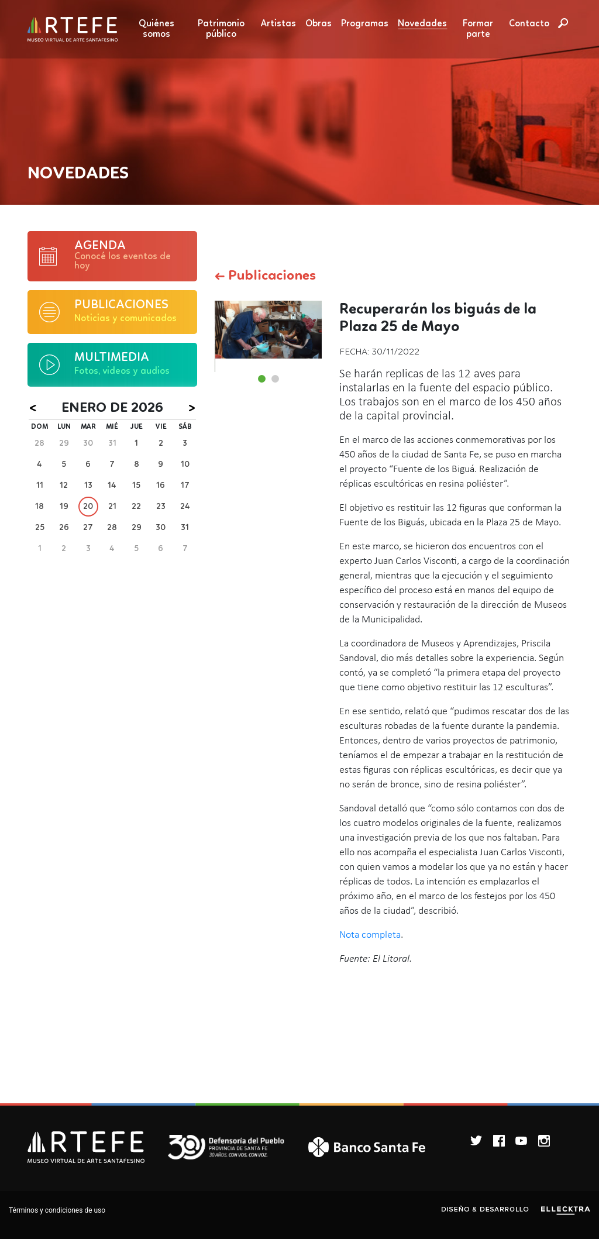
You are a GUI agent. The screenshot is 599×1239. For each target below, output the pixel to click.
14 (112, 485)
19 (64, 507)
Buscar (563, 23)
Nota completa (370, 935)
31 (112, 443)
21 (112, 507)
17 (185, 485)
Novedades (422, 24)
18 (39, 507)
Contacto (529, 24)
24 (185, 507)
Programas (364, 24)
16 (160, 485)
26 (64, 528)
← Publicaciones (265, 276)
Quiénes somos (156, 29)
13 (88, 485)
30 (88, 443)
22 (136, 507)
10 (185, 464)
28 (39, 443)
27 (88, 528)
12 (64, 485)
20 (88, 507)
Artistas (278, 24)
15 (136, 485)
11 (39, 485)
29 (64, 443)
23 (161, 507)
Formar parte (478, 29)
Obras (318, 24)
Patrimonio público (221, 29)
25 (39, 528)
